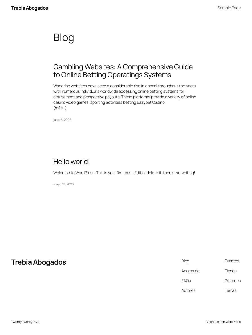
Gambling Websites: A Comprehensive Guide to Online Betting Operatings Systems (123, 71)
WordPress (233, 321)
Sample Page (229, 7)
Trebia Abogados (29, 7)
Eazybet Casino (151, 102)
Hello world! (71, 161)
